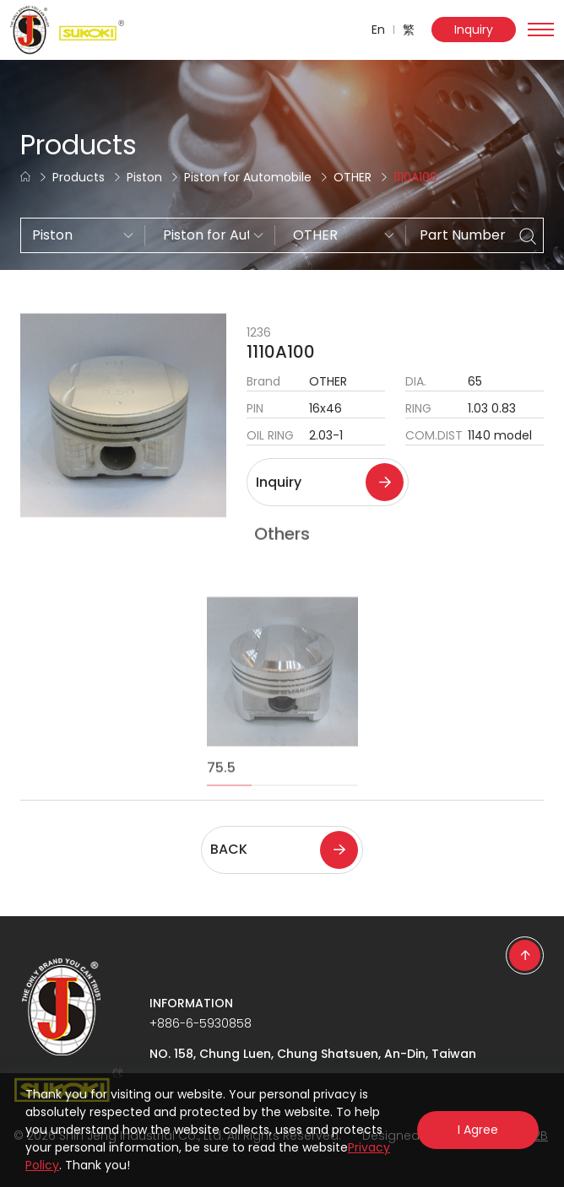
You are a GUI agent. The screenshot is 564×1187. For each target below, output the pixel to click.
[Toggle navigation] (541, 29)
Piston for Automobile (248, 177)
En (378, 29)
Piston (144, 177)
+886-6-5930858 (200, 1023)
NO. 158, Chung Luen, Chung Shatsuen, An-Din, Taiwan (312, 1053)
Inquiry (473, 29)
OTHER (352, 177)
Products (78, 177)
